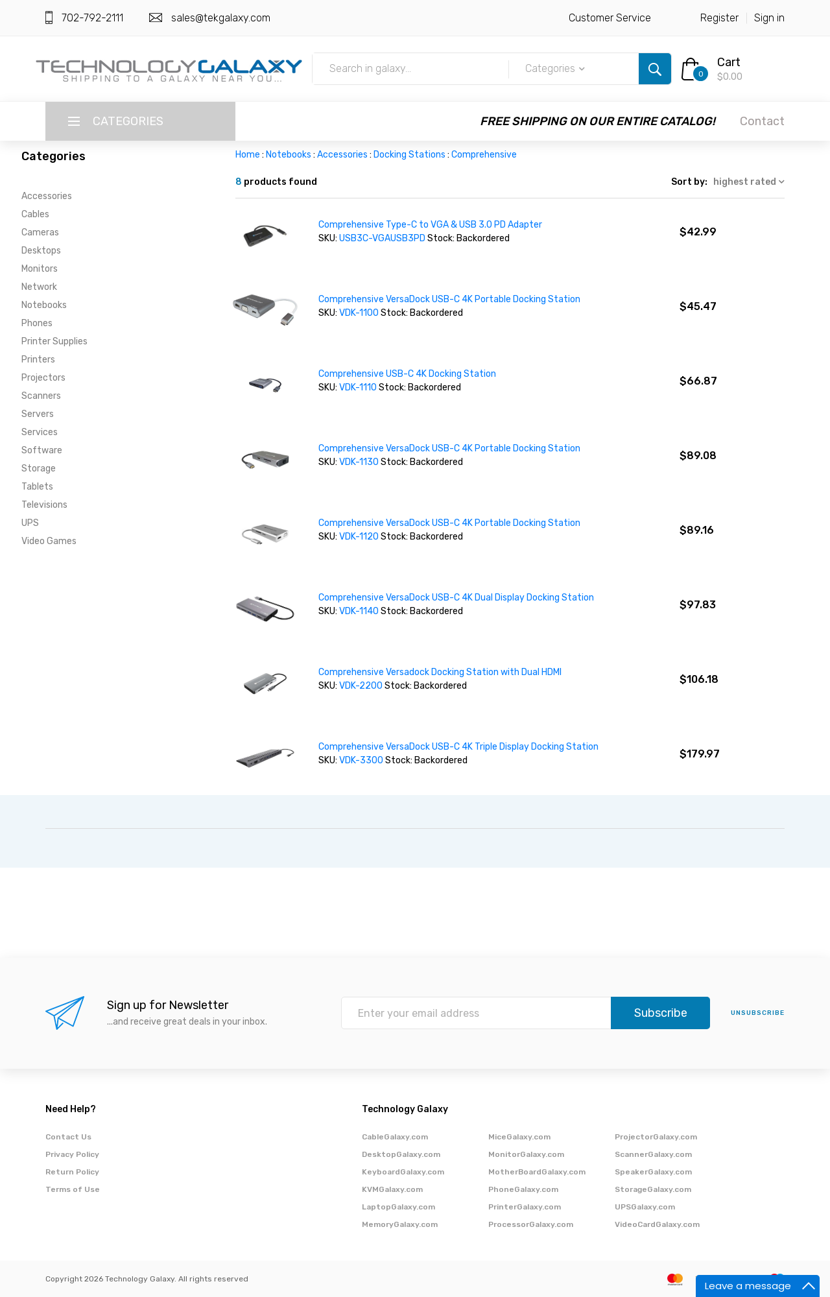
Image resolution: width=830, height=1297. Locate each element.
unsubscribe (758, 1013)
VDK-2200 (362, 685)
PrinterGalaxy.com (524, 1206)
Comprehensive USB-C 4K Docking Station (407, 373)
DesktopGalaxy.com (401, 1154)
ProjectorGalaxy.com (656, 1136)
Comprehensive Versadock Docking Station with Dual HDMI (440, 672)
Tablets (37, 486)
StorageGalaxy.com (653, 1189)
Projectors (43, 377)
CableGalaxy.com (395, 1136)
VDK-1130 (360, 462)
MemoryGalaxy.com (400, 1224)
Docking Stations (409, 154)
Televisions (44, 504)
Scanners (41, 395)
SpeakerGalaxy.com (653, 1171)
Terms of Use (72, 1189)
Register (719, 18)
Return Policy (72, 1171)
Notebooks (44, 305)
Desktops (41, 250)
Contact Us (68, 1136)
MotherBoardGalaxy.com (537, 1171)
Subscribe (660, 1013)
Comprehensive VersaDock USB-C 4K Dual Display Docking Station (456, 597)
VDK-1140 (360, 611)
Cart (729, 62)
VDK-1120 (360, 536)
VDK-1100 (360, 312)
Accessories (46, 196)
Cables (35, 214)
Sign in (769, 18)
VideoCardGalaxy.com (657, 1224)
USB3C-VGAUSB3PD (382, 238)
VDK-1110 (359, 387)
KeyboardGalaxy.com (403, 1171)
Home (247, 154)
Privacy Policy (72, 1154)
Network (39, 286)
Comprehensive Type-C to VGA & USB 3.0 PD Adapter (430, 224)
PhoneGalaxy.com (523, 1189)
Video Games (49, 541)
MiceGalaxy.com (519, 1136)
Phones (37, 323)
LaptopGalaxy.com (398, 1206)
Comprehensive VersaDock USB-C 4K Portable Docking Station (449, 299)
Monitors (39, 268)
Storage (38, 468)
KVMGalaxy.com (392, 1189)
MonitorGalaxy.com (526, 1154)
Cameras (40, 232)
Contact (762, 121)
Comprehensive (484, 154)
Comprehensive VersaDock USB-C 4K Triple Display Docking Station (458, 746)
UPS (30, 523)
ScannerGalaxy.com (653, 1154)
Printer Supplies (54, 341)
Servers (37, 414)
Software (41, 450)
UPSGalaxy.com (645, 1206)
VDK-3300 (362, 760)
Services (39, 432)
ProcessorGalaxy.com (530, 1224)
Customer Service (610, 18)
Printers (38, 359)
